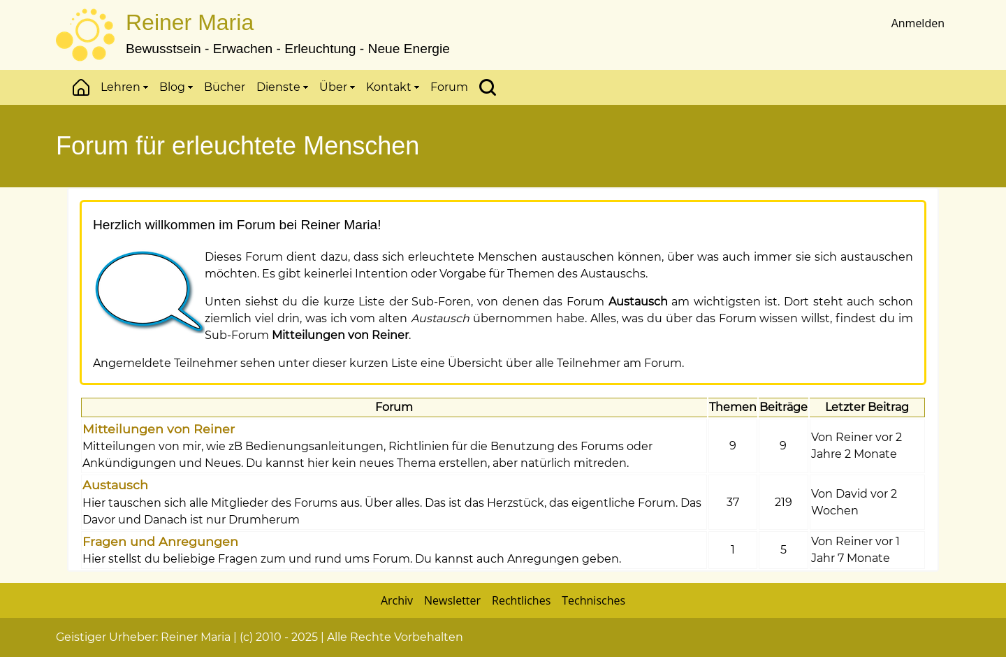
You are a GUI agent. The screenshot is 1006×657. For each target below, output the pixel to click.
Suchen (488, 87)
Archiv (397, 600)
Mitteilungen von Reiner (158, 428)
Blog (176, 87)
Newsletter (452, 600)
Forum (449, 87)
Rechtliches (521, 600)
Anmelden (918, 23)
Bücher (224, 87)
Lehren (124, 87)
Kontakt (392, 87)
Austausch (115, 484)
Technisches (593, 600)
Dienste (282, 87)
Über (337, 87)
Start (81, 87)
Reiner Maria (190, 22)
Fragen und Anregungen (160, 541)
